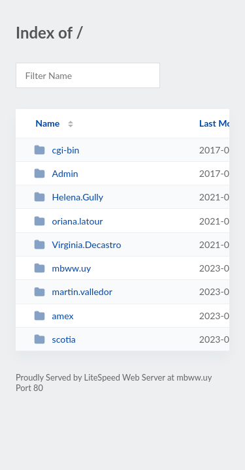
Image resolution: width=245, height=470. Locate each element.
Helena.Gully (68, 196)
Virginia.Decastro (77, 244)
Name (47, 123)
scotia (55, 339)
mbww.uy (62, 268)
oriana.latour (68, 221)
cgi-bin (56, 149)
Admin (56, 173)
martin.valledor (73, 291)
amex (53, 315)
